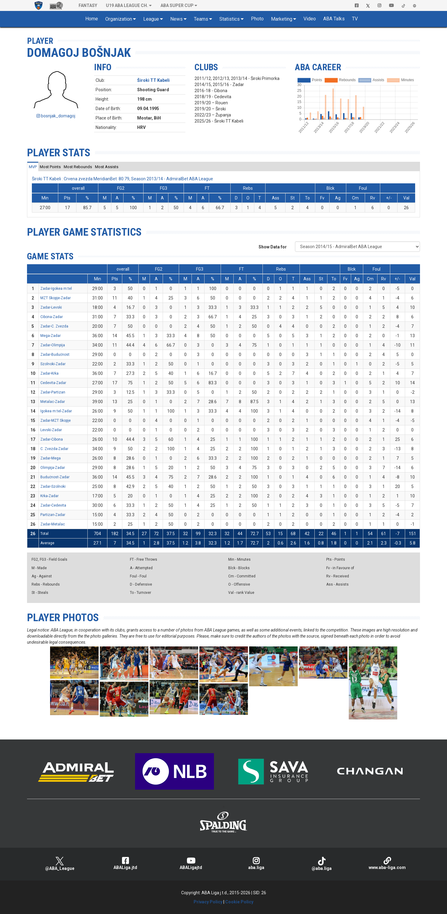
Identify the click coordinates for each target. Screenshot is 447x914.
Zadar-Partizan (52, 392)
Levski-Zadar (51, 430)
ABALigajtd (191, 863)
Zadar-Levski (51, 307)
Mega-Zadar (50, 336)
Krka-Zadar (49, 496)
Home (91, 19)
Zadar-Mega (50, 458)
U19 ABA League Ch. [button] (127, 5)
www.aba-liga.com (387, 863)
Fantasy (88, 5)
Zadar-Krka (49, 373)
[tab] (32, 166)
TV (355, 19)
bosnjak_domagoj (55, 115)
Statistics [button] (229, 19)
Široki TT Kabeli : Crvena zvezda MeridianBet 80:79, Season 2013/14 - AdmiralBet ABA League (122, 178)
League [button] (151, 19)
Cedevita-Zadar (53, 383)
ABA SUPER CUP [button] (177, 5)
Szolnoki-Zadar (53, 364)
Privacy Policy (208, 901)
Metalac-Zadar (52, 402)
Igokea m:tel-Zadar (56, 411)
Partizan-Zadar (52, 515)
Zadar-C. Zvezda (54, 326)
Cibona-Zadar (51, 317)
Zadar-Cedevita (53, 505)
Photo (257, 19)
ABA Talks (334, 19)
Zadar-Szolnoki (53, 486)
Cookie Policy (239, 901)
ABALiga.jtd (125, 863)
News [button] (176, 19)
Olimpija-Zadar (52, 468)
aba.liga (256, 863)
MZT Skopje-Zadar (55, 298)
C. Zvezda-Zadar (54, 449)
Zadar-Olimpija (52, 345)
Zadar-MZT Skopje (55, 420)
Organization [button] (118, 19)
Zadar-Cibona (51, 439)
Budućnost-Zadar (54, 477)
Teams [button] (201, 19)
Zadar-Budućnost (54, 354)
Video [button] (309, 19)
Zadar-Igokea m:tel (56, 288)
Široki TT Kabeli (153, 80)
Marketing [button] (281, 19)
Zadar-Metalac (52, 524)
